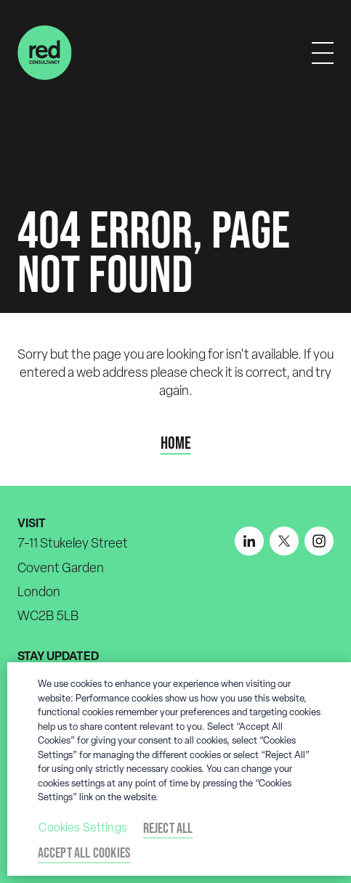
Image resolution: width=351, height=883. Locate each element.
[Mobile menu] (323, 53)
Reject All (168, 828)
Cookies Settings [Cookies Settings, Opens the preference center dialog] (83, 827)
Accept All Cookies (84, 852)
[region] (179, 769)
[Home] (44, 52)
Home (176, 443)
